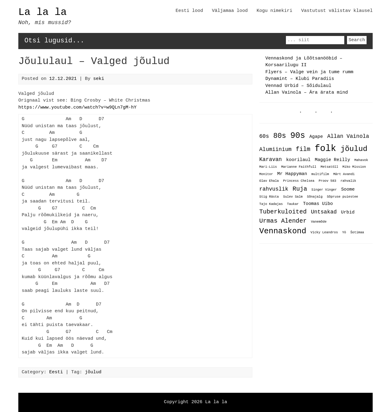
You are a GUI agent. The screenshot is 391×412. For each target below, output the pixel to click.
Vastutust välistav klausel (337, 11)
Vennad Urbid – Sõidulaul (298, 86)
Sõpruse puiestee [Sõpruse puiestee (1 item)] (342, 197)
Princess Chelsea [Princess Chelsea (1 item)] (298, 181)
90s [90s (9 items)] (297, 135)
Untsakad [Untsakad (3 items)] (324, 211)
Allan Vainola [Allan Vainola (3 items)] (348, 136)
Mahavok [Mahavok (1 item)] (361, 160)
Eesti (56, 372)
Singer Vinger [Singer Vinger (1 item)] (324, 189)
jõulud (93, 372)
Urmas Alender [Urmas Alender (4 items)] (283, 220)
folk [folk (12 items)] (325, 148)
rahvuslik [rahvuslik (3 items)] (273, 188)
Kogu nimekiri (274, 11)
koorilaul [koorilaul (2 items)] (298, 160)
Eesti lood (189, 11)
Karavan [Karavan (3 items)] (270, 159)
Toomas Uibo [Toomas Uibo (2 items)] (318, 203)
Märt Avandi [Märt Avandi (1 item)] (344, 174)
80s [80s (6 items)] (279, 136)
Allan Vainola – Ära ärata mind (306, 93)
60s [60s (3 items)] (264, 136)
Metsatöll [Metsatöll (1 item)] (329, 167)
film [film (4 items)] (303, 149)
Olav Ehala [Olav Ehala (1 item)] (269, 181)
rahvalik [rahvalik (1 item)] (348, 181)
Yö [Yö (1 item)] (344, 232)
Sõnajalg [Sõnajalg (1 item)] (315, 197)
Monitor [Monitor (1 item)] (266, 174)
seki (98, 79)
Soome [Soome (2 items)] (348, 189)
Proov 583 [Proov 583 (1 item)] (327, 181)
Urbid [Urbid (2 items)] (347, 212)
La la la (42, 12)
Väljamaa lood (230, 11)
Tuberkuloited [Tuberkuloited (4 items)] (283, 211)
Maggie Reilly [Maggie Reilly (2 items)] (332, 160)
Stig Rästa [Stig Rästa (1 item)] (269, 197)
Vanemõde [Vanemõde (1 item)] (319, 221)
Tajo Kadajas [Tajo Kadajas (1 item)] (271, 204)
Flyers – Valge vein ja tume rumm (309, 72)
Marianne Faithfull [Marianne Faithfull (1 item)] (298, 167)
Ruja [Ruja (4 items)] (300, 188)
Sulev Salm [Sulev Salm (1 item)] (293, 197)
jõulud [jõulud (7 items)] (353, 149)
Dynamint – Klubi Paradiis (299, 79)
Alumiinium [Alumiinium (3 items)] (275, 149)
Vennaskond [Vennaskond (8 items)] (282, 230)
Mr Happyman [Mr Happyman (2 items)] (292, 173)
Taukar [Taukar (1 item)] (293, 204)
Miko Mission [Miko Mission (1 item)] (354, 167)
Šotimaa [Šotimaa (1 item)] (357, 232)
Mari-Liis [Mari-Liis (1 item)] (268, 167)
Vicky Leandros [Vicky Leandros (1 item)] (324, 232)
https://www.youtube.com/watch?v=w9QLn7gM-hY (77, 108)
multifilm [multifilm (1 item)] (320, 174)
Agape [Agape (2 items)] (316, 137)
